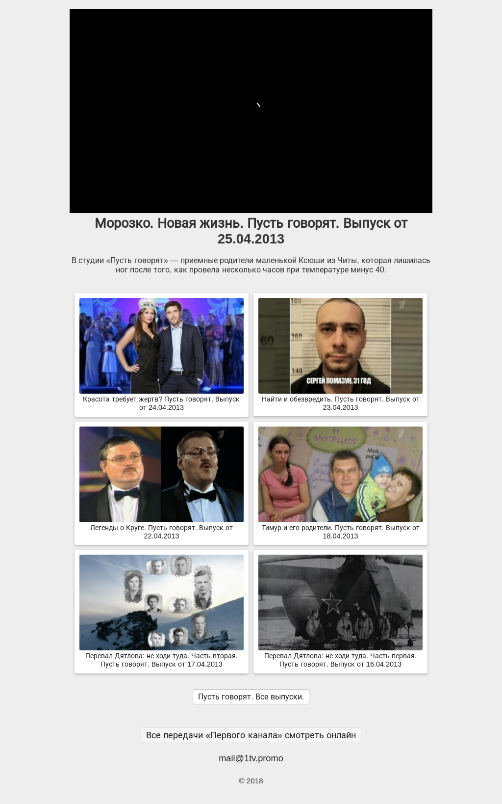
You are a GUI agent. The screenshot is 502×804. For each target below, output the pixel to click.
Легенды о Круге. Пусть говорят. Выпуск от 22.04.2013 (161, 528)
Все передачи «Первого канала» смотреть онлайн (251, 735)
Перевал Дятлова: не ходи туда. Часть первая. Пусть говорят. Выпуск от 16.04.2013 (340, 656)
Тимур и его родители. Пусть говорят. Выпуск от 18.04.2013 (340, 528)
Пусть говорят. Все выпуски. (251, 697)
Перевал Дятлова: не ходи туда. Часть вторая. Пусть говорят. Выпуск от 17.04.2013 (161, 656)
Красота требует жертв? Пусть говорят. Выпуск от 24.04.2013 (161, 399)
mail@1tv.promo (251, 758)
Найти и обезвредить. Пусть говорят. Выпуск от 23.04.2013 (340, 399)
